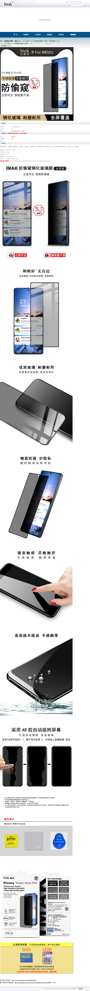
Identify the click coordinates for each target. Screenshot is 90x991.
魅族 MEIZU (18, 41)
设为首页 (80, 1)
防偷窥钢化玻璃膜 (8, 41)
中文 (71, 1)
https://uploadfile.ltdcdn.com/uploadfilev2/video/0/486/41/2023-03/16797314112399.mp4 (25, 161)
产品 (1, 41)
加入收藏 (75, 1)
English (67, 1)
